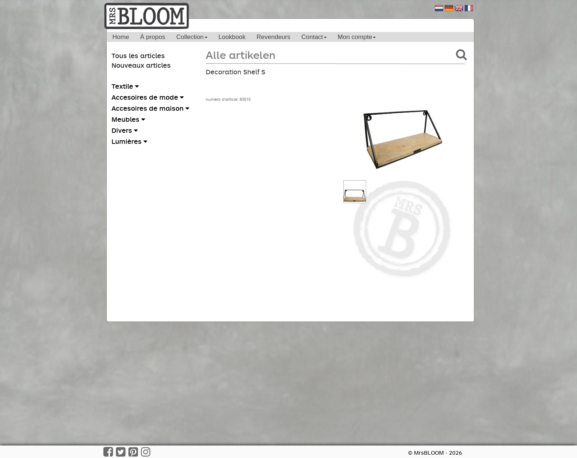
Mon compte (357, 36)
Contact (314, 36)
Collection (192, 36)
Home (121, 36)
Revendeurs (273, 36)
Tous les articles (138, 56)
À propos (152, 36)
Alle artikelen (240, 54)
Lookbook (232, 36)
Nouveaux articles (141, 65)
